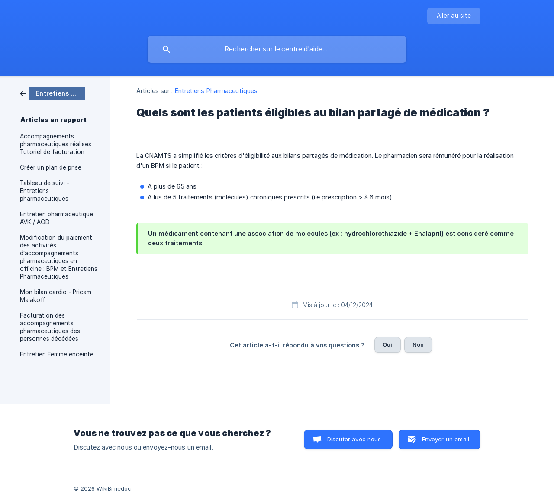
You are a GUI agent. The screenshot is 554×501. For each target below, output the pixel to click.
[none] (453, 16)
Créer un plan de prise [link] (50, 167)
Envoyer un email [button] (445, 439)
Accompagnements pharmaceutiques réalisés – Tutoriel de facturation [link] (58, 144)
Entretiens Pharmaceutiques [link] (216, 90)
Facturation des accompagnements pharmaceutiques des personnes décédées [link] (50, 327)
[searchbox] (277, 49)
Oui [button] (387, 344)
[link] (52, 93)
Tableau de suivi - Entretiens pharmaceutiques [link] (44, 191)
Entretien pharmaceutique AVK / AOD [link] (56, 218)
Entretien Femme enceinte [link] (56, 354)
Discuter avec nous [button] (354, 439)
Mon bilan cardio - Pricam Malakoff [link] (55, 296)
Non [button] (418, 344)
